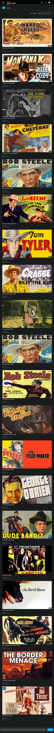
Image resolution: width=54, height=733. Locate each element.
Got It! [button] (50, 729)
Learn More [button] (42, 729)
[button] (50, 2)
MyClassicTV (4, 50)
